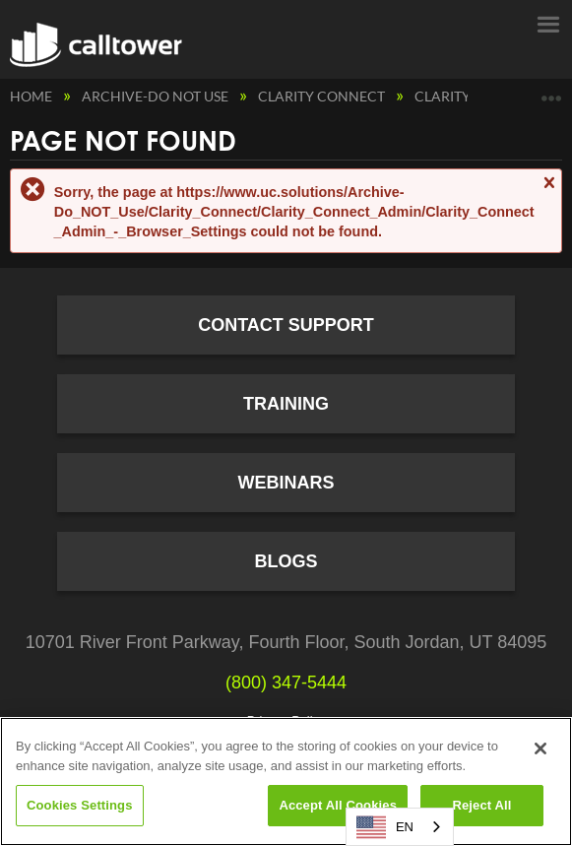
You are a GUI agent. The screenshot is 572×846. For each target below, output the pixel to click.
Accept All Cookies (338, 805)
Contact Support (286, 325)
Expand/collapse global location (551, 91)
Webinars (285, 482)
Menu (547, 22)
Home (32, 96)
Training (286, 404)
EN (384, 827)
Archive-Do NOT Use (156, 96)
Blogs (285, 561)
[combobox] (400, 827)
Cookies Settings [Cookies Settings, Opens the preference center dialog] (80, 805)
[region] (286, 781)
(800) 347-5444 (286, 682)
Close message (548, 191)
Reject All (481, 805)
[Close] (540, 748)
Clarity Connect (323, 96)
